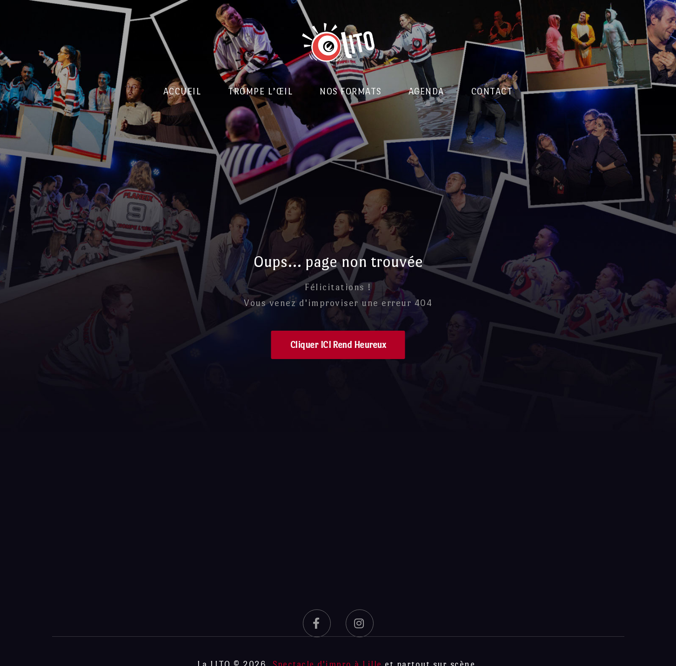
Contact (492, 91)
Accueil (182, 91)
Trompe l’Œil (260, 91)
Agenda (426, 91)
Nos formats (351, 91)
